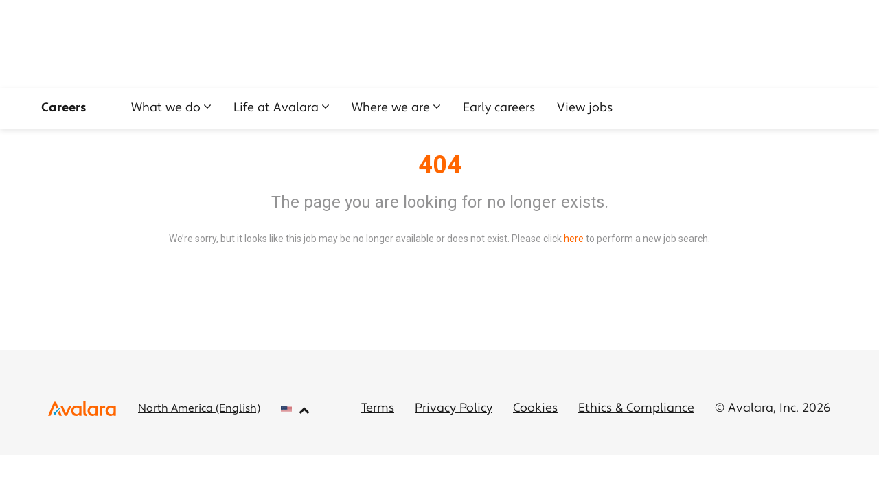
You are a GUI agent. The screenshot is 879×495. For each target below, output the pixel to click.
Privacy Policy (453, 408)
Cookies (535, 408)
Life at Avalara (276, 108)
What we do (166, 108)
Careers (64, 108)
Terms (377, 408)
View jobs (585, 108)
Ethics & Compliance (636, 408)
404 (439, 165)
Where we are (391, 108)
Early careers (499, 108)
